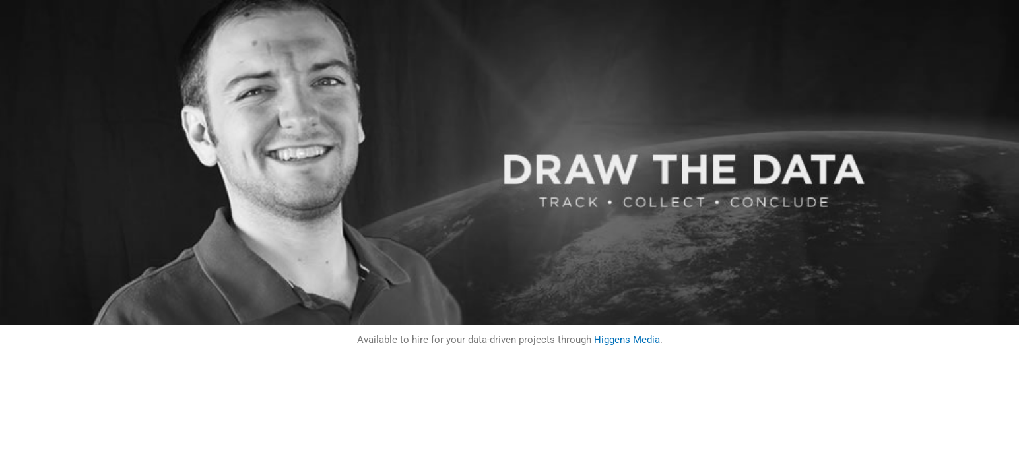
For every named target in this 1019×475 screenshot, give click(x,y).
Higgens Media (627, 340)
